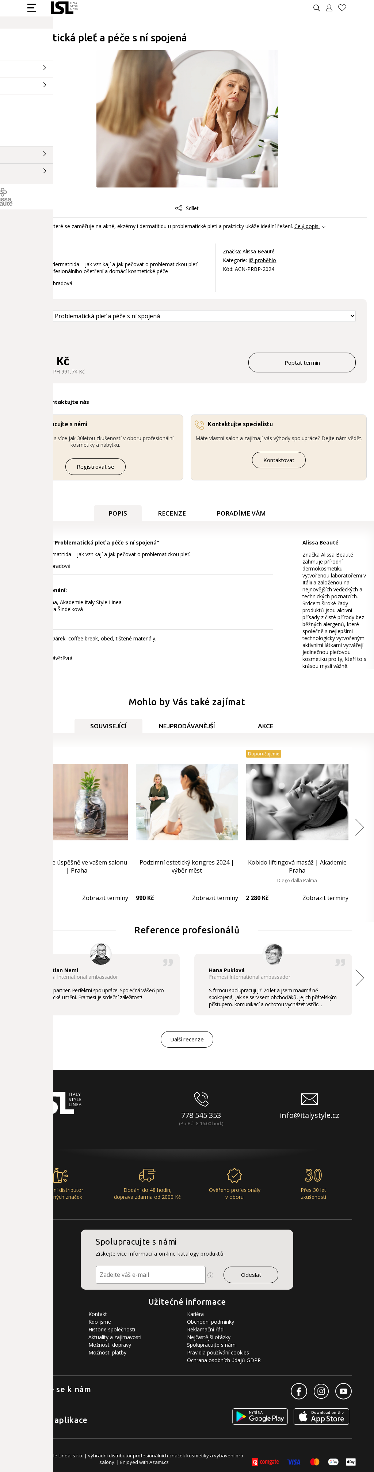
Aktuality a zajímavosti (114, 1337)
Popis (117, 513)
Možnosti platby (107, 1352)
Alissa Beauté (259, 251)
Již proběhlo (262, 260)
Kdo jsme (99, 1321)
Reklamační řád (205, 1329)
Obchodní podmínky (210, 1321)
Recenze (172, 513)
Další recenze (187, 1039)
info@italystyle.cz (309, 1115)
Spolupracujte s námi (212, 1344)
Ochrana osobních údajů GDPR (224, 1360)
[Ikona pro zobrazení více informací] (210, 1275)
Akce (266, 725)
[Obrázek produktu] (187, 119)
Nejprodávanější (187, 725)
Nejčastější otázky (208, 1337)
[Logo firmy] (64, 7)
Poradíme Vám (241, 513)
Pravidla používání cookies (218, 1352)
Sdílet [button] (187, 208)
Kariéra (195, 1314)
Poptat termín (302, 362)
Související (108, 725)
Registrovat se (95, 466)
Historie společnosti (111, 1329)
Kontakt (97, 1314)
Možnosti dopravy (109, 1344)
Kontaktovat (278, 460)
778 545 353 (201, 1115)
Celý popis (306, 226)
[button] (360, 827)
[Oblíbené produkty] (345, 7)
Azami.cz (159, 1462)
